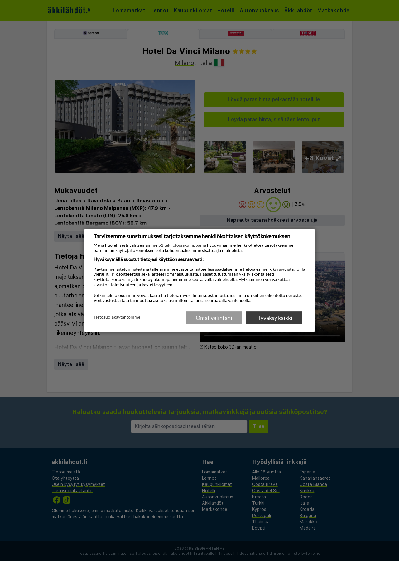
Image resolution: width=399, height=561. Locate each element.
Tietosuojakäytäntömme (117, 317)
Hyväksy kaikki (274, 317)
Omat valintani (214, 317)
